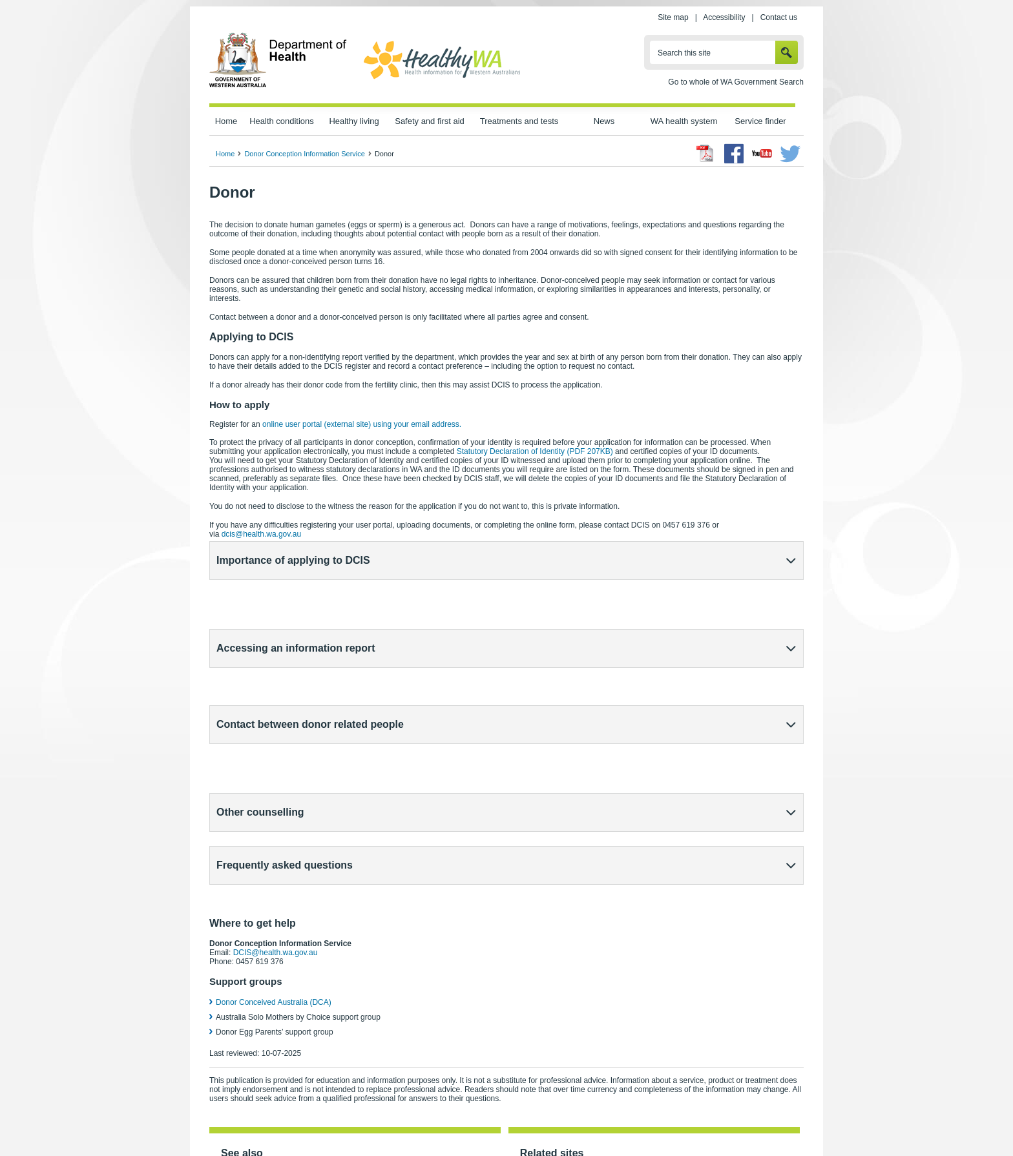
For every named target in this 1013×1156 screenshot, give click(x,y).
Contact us (778, 17)
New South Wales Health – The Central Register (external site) (634, 1036)
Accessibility (724, 17)
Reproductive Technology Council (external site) (609, 1013)
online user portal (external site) (361, 424)
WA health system (684, 121)
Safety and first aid (430, 121)
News (604, 121)
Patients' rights (644, 1118)
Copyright (586, 1118)
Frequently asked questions (284, 725)
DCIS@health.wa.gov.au (275, 789)
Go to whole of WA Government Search (736, 82)
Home (226, 121)
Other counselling (260, 684)
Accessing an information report (295, 601)
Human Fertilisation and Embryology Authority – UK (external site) (639, 1071)
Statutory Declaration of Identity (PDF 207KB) (535, 451)
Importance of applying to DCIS (293, 560)
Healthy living (354, 121)
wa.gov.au (252, 1118)
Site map (673, 17)
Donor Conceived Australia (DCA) (273, 839)
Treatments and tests (519, 121)
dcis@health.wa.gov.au (261, 534)
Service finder (760, 121)
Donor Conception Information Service (304, 154)
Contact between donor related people (310, 642)
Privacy (382, 1118)
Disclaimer (535, 1118)
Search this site (684, 52)
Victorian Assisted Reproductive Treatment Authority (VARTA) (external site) (656, 1024)
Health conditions (281, 121)
